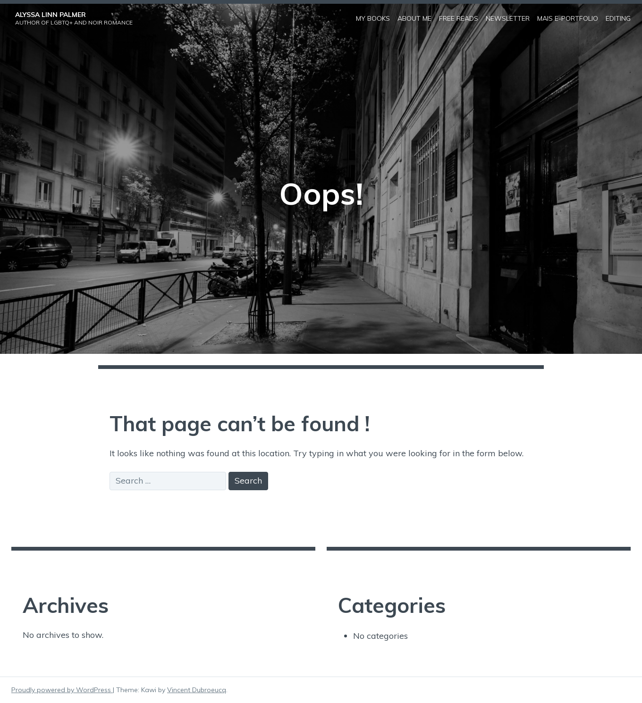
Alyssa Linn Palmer (50, 14)
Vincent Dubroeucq (196, 690)
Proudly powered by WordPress (62, 690)
